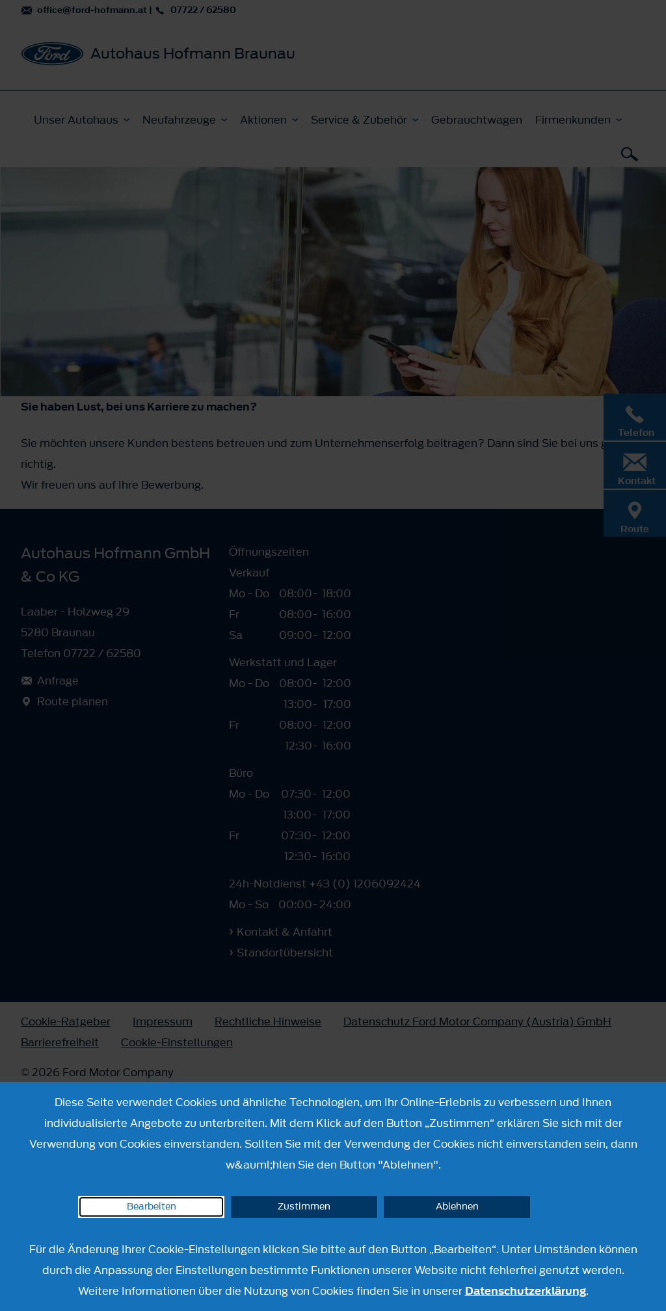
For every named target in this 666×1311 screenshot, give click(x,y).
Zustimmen (304, 1206)
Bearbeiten (151, 1206)
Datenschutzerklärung (525, 1291)
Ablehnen (457, 1206)
